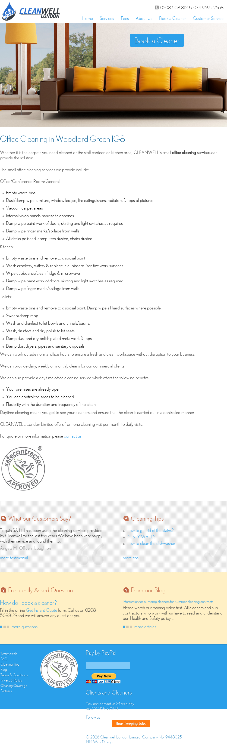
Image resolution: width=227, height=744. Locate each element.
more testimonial (14, 557)
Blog (3, 669)
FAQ (3, 659)
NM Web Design (99, 741)
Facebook (90, 723)
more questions (25, 626)
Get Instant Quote (41, 610)
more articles (145, 626)
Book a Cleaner (172, 18)
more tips (131, 557)
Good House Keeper (131, 723)
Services (107, 18)
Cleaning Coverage (13, 685)
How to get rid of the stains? (150, 530)
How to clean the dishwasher (150, 543)
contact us (73, 435)
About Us (144, 18)
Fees (125, 18)
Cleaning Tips (9, 664)
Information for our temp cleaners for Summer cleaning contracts (168, 601)
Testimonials (8, 653)
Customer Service (208, 18)
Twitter (98, 723)
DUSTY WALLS (140, 536)
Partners (6, 691)
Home (87, 18)
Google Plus (106, 723)
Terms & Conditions (14, 675)
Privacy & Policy (11, 680)
